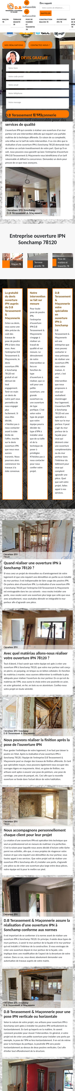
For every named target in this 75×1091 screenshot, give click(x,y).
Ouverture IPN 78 (62, 20)
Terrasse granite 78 (17, 22)
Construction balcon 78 (45, 20)
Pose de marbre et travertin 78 (30, 24)
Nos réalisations (14, 45)
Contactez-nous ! (40, 45)
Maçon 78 (5, 20)
